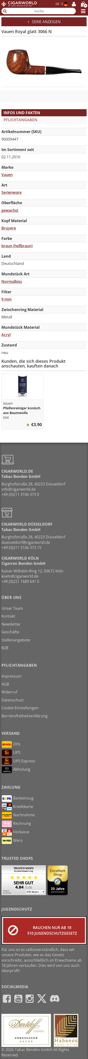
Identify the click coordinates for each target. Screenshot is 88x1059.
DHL (11, 744)
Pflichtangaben (20, 119)
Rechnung (16, 824)
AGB (5, 684)
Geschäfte (10, 632)
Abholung (15, 770)
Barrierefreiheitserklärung (24, 715)
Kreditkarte (17, 807)
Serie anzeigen (44, 21)
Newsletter (11, 624)
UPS (10, 753)
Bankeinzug (17, 798)
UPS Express (18, 761)
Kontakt (8, 616)
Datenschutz (12, 700)
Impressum (11, 676)
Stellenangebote (15, 640)
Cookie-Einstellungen (19, 707)
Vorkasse (15, 832)
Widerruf (9, 692)
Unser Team (12, 608)
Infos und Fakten (22, 112)
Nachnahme (18, 815)
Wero (12, 840)
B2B (4, 647)
